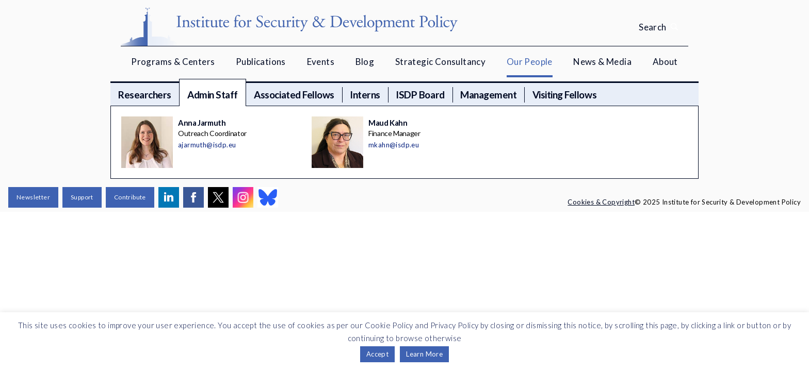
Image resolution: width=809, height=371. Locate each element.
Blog (365, 61)
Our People (530, 61)
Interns (365, 94)
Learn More (424, 354)
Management (488, 94)
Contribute (130, 197)
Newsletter (33, 197)
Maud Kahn (388, 122)
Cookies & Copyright (601, 202)
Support (82, 197)
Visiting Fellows (564, 94)
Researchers (144, 94)
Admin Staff (212, 94)
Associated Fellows (294, 94)
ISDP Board (420, 94)
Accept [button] (377, 354)
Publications (261, 61)
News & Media (602, 61)
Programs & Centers (173, 61)
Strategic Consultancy (440, 61)
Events (320, 61)
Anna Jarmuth (202, 122)
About (665, 61)
